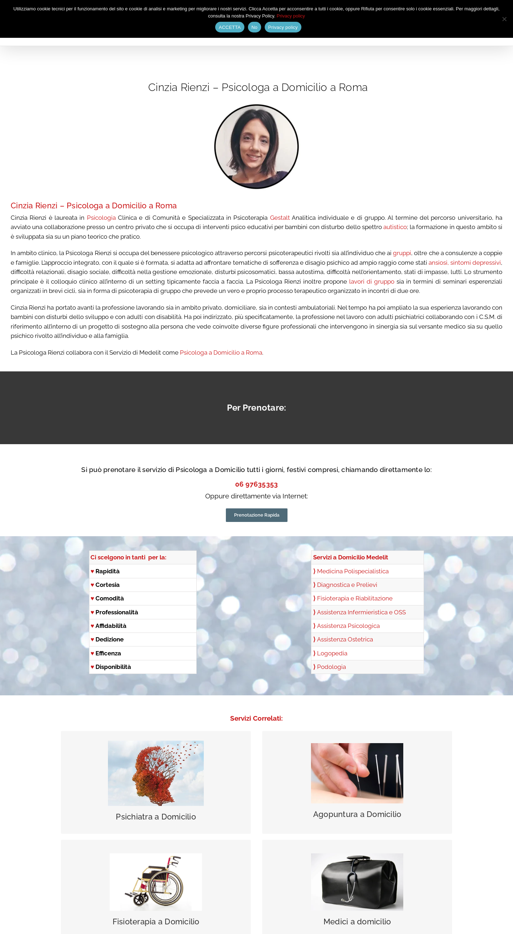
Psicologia (101, 217)
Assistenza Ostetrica (345, 639)
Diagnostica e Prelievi (347, 584)
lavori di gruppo (371, 281)
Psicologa (85, 205)
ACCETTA (229, 27)
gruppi (402, 253)
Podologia (331, 666)
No (255, 27)
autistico (395, 226)
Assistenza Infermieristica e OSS (361, 612)
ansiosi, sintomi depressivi (465, 262)
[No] (504, 18)
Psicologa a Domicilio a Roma (221, 352)
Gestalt (280, 217)
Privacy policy (291, 16)
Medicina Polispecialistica (353, 571)
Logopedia (332, 653)
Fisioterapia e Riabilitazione (355, 598)
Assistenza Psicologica (348, 625)
